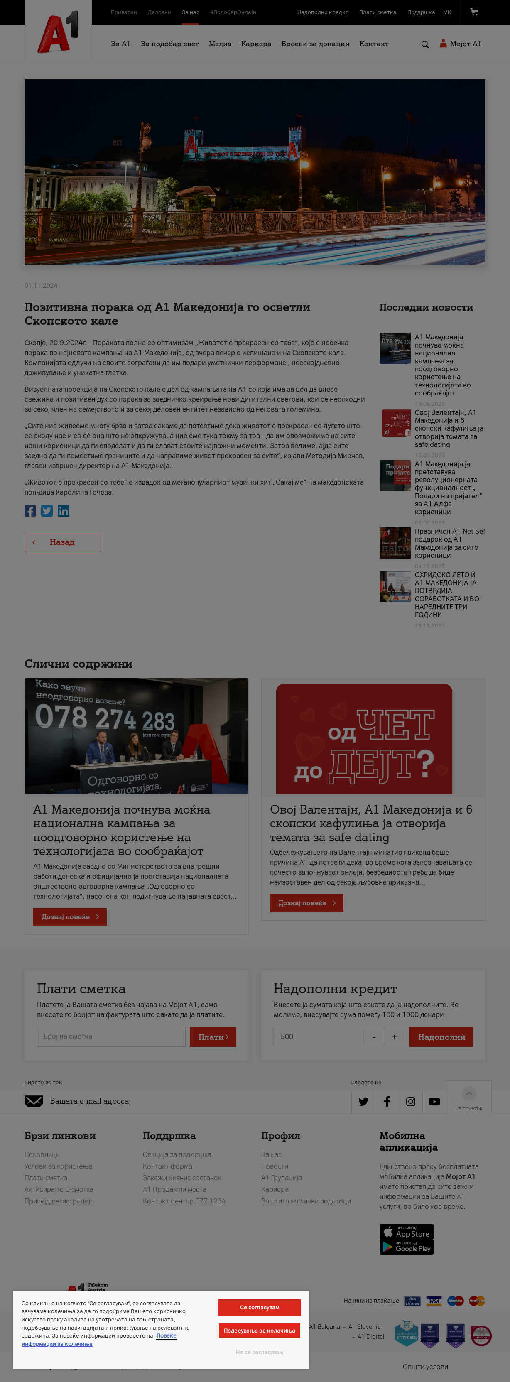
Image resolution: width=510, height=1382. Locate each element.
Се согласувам (260, 1307)
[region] (161, 1330)
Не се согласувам (259, 1352)
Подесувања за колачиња (259, 1331)
